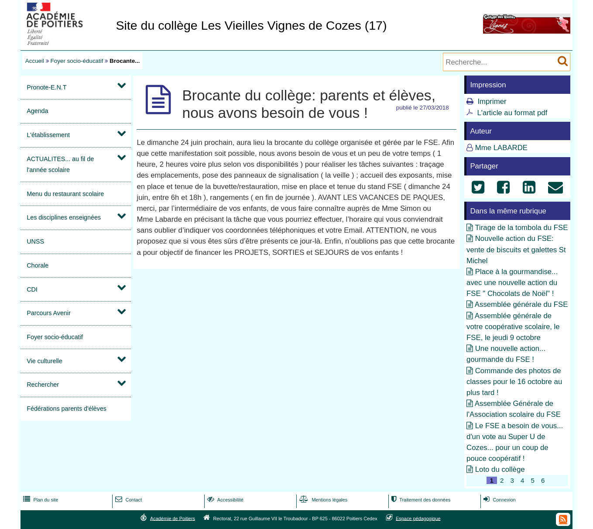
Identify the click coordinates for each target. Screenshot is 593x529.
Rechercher (43, 384)
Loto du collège (500, 469)
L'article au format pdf (512, 113)
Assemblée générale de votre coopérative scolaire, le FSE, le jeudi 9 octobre (513, 327)
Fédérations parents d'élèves (66, 408)
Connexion (498, 499)
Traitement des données (420, 499)
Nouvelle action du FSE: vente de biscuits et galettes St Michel (516, 249)
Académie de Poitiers (172, 518)
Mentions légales (322, 499)
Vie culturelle (44, 360)
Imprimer (491, 101)
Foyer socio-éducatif (77, 61)
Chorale (37, 265)
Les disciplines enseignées (64, 217)
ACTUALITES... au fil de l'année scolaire (60, 164)
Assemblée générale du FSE (521, 304)
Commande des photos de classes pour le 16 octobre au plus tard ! (514, 382)
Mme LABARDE (501, 148)
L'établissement (48, 134)
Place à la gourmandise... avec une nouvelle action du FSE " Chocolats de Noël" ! (512, 283)
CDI (32, 289)
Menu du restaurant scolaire (65, 193)
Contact (127, 499)
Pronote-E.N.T (46, 87)
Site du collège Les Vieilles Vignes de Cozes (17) (251, 25)
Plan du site (39, 499)
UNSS (35, 241)
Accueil (34, 61)
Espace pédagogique (418, 518)
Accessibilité (224, 499)
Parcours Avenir (48, 312)
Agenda (37, 110)
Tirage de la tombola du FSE (521, 227)
